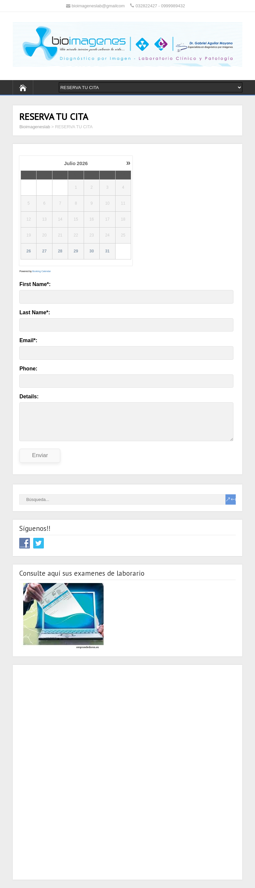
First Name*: (34, 284)
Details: (29, 396)
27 (44, 251)
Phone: (28, 368)
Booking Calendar (41, 271)
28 (60, 251)
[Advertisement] (69, 771)
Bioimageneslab (34, 126)
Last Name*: (34, 312)
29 (76, 251)
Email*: (28, 340)
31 (107, 251)
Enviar (40, 455)
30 (92, 251)
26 (29, 251)
